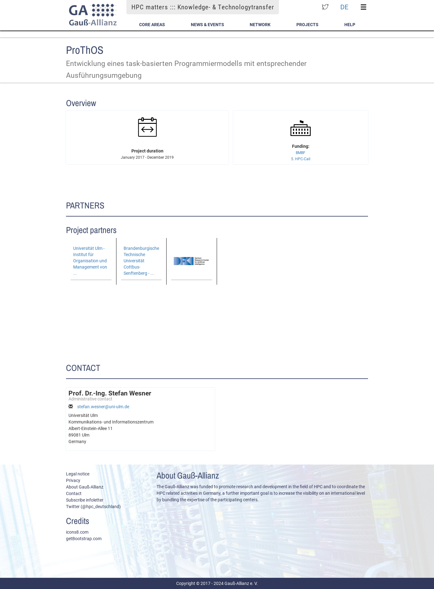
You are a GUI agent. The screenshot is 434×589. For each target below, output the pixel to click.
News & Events (207, 24)
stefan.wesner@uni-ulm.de (103, 406)
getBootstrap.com (83, 538)
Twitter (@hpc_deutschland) (93, 506)
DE (344, 7)
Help (349, 24)
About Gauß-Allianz (84, 486)
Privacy (73, 480)
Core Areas (152, 24)
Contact (74, 493)
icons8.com (77, 532)
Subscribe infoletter (84, 500)
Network (260, 24)
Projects (307, 24)
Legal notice (77, 473)
